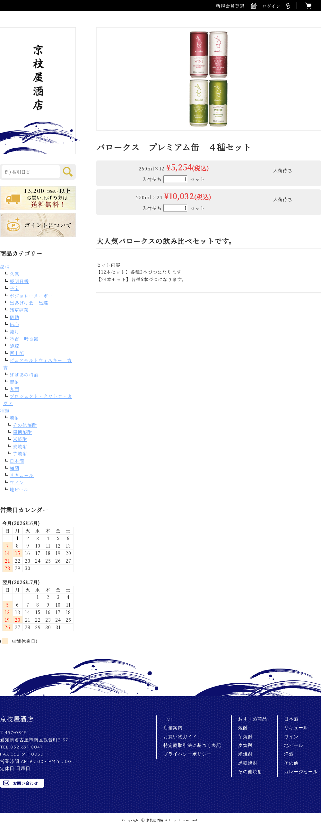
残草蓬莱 (19, 310)
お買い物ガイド (180, 736)
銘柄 (5, 267)
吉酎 (14, 381)
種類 (5, 410)
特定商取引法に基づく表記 (192, 745)
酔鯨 (14, 345)
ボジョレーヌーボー (31, 295)
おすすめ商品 (252, 719)
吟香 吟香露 (24, 338)
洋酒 (289, 754)
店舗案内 (173, 728)
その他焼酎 (25, 425)
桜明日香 (19, 281)
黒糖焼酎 (22, 432)
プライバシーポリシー (187, 754)
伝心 (14, 324)
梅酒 (14, 468)
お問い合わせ (25, 783)
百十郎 (17, 353)
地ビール (19, 489)
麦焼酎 (20, 446)
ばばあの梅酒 (24, 374)
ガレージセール (301, 771)
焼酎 (14, 417)
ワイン (17, 482)
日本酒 (17, 461)
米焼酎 (20, 439)
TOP (168, 719)
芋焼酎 (20, 453)
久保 (14, 274)
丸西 (14, 389)
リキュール (22, 475)
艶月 (14, 331)
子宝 (14, 288)
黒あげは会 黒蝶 (29, 302)
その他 (291, 763)
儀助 (14, 317)
